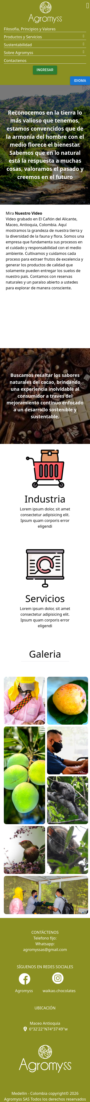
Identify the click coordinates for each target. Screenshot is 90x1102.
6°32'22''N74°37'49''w (45, 1029)
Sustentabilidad (18, 44)
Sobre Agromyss (18, 52)
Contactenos (15, 60)
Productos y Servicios (23, 36)
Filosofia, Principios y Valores (30, 29)
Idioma (80, 80)
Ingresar (45, 70)
